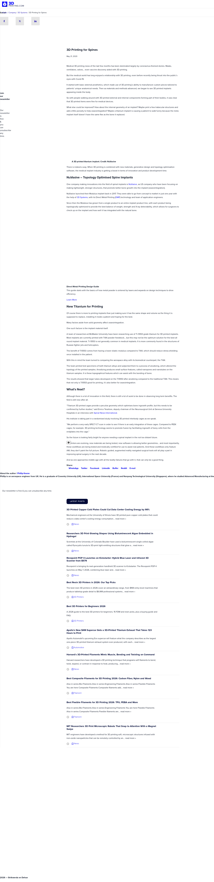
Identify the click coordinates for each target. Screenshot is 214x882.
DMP (117, 197)
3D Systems (82, 197)
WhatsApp (72, 468)
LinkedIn (105, 468)
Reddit (123, 468)
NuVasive (133, 184)
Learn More (72, 299)
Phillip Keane (23, 473)
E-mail (131, 468)
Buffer (114, 468)
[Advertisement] (20, 71)
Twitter (83, 468)
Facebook (93, 468)
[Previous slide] (69, 442)
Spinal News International (105, 412)
